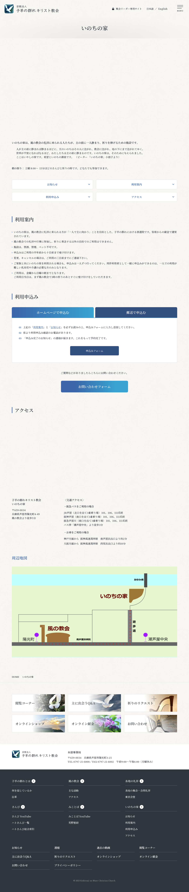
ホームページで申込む (53, 312)
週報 (57, 848)
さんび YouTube (21, 816)
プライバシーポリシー (67, 865)
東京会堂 (130, 797)
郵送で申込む (136, 312)
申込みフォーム (94, 351)
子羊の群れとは (21, 781)
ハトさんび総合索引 (23, 829)
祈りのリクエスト (65, 856)
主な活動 (74, 790)
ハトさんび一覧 (20, 823)
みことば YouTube (79, 816)
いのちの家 (132, 807)
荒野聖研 (74, 823)
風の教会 (74, 781)
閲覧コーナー (147, 848)
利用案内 (136, 184)
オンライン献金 (148, 856)
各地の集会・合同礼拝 (137, 790)
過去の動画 (103, 848)
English (162, 8)
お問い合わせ (20, 865)
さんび (16, 807)
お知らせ (52, 184)
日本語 (149, 8)
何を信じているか (22, 790)
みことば (74, 807)
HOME (15, 676)
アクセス (136, 197)
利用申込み (52, 197)
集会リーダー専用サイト (129, 8)
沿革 (14, 797)
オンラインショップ (109, 856)
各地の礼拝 (132, 781)
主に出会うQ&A (21, 856)
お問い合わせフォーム (94, 386)
